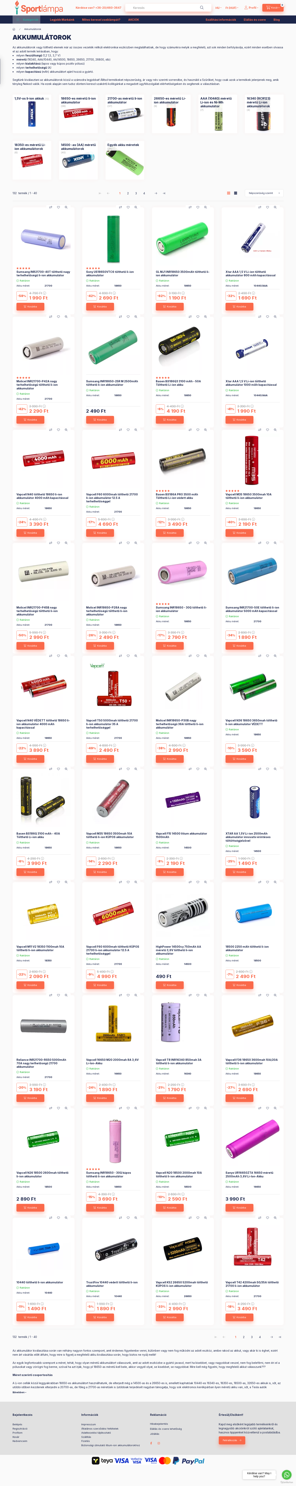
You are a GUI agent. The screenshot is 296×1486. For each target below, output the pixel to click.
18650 (71, 59)
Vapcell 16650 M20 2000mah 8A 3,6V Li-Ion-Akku (112, 1061)
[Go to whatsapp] (287, 1475)
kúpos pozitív (65, 63)
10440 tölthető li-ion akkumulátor (39, 1282)
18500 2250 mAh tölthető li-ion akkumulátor (247, 948)
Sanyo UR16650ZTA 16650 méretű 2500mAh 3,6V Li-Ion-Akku (249, 1174)
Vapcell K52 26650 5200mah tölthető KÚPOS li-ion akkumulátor (182, 1284)
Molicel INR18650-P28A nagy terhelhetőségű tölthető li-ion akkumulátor (106, 611)
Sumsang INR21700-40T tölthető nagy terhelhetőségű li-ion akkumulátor (43, 273)
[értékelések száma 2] (164, 378)
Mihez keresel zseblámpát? (101, 19)
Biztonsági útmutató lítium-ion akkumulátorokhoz (110, 1445)
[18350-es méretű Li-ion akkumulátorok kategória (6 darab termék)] (32, 147)
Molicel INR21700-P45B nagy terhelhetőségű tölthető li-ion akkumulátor (37, 611)
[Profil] (251, 8)
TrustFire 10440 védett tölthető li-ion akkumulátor (112, 1284)
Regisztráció (20, 1428)
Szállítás (86, 1436)
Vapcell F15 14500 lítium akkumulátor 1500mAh (181, 835)
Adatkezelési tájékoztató (96, 1432)
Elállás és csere (255, 19)
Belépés (17, 1424)
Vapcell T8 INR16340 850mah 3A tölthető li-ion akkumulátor (179, 1061)
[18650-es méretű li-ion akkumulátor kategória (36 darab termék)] (78, 100)
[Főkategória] (14, 29)
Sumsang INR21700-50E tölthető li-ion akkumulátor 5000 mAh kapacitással (252, 609)
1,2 (45, 55)
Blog (277, 19)
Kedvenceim (20, 1440)
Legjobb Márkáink (62, 19)
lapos (45, 63)
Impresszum (88, 1424)
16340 (32, 59)
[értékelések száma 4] (94, 1169)
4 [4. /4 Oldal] (144, 193)
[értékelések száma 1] (24, 268)
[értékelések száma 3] (24, 378)
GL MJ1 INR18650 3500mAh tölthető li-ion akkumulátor (182, 273)
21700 (90, 59)
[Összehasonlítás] (51, 207)
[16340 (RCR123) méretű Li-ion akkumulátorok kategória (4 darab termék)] (264, 102)
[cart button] (273, 8)
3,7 (55, 55)
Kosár (16, 1436)
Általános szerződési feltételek (99, 1428)
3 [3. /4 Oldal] (136, 193)
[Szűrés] (4, 71)
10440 (198, 1383)
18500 (238, 1383)
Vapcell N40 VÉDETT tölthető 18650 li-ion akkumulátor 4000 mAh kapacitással (43, 724)
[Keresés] (202, 7)
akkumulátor (24, 1350)
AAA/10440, (45, 59)
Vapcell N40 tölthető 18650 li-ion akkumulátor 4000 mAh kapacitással (42, 496)
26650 (80, 59)
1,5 (49, 55)
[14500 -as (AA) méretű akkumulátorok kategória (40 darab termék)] (78, 147)
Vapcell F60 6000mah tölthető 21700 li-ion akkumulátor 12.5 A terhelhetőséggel (112, 498)
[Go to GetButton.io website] (287, 1482)
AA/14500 (59, 59)
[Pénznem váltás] (230, 7)
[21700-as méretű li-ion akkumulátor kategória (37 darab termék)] (124, 100)
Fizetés (85, 1440)
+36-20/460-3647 (108, 7)
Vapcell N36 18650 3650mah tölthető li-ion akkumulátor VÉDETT (251, 722)
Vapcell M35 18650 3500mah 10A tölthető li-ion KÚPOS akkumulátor (110, 835)
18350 (224, 1383)
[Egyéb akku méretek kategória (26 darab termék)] (123, 145)
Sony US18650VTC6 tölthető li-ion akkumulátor (110, 273)
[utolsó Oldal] (164, 193)
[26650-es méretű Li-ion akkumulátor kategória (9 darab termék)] (171, 100)
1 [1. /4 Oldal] (119, 193)
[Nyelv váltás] (217, 7)
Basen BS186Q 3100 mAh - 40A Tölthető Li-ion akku (38, 835)
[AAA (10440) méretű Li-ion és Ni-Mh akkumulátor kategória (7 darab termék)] (217, 102)
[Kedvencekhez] (58, 207)
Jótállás (154, 1433)
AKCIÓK (133, 19)
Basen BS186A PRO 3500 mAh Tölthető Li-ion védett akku (177, 496)
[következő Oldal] (156, 193)
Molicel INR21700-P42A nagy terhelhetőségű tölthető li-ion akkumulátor (37, 385)
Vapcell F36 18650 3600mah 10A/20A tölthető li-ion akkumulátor (252, 1061)
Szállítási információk (221, 19)
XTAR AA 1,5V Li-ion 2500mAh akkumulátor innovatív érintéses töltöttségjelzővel (248, 837)
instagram (159, 1443)
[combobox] (168, 8)
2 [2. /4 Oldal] (128, 193)
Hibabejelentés (159, 1423)
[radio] (235, 193)
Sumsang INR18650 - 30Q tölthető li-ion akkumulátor (181, 609)
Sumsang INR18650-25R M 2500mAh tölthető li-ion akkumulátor (112, 383)
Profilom (17, 1432)
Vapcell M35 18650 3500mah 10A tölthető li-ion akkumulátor (249, 496)
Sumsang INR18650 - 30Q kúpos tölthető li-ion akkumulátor (108, 1174)
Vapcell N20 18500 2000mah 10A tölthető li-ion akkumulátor (179, 1174)
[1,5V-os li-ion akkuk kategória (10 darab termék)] (29, 98)
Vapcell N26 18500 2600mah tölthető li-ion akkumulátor (42, 1174)
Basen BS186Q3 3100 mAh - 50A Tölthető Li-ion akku (178, 383)
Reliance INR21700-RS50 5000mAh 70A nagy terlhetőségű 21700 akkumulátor (41, 1063)
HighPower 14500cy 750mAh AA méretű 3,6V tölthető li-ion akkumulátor (178, 950)
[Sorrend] (264, 193)
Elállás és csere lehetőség (166, 1428)
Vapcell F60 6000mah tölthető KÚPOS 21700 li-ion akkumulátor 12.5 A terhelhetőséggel (112, 950)
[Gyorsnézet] (66, 207)
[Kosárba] (30, 307)
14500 (137, 1383)
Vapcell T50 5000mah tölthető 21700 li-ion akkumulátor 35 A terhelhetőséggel (112, 724)
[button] (27, 19)
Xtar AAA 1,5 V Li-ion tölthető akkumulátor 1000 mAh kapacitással (251, 383)
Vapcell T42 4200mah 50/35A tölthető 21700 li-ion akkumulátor (252, 1284)
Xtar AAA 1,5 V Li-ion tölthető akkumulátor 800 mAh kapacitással (250, 273)
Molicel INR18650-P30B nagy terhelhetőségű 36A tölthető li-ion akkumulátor (179, 724)
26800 (99, 59)
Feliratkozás (230, 1440)
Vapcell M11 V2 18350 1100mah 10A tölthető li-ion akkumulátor (40, 948)
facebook (151, 1443)
